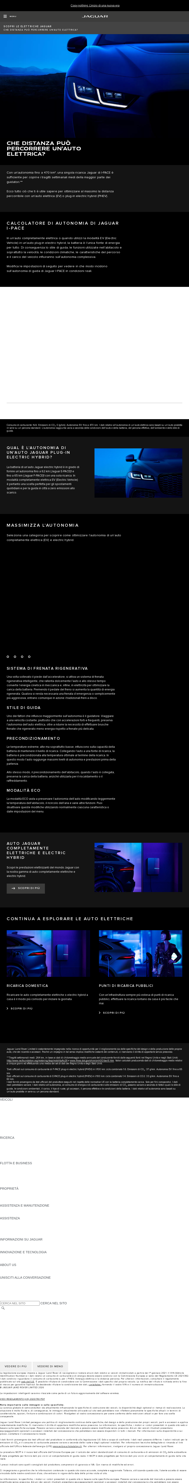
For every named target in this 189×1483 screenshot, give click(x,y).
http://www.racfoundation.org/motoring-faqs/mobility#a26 (37, 1060)
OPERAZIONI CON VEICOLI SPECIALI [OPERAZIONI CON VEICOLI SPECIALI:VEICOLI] (28, 1129)
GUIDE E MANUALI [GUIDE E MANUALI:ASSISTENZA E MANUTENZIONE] (14, 1210)
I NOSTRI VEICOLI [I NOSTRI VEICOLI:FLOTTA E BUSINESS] (13, 1171)
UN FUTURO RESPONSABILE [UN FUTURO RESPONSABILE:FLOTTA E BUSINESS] (22, 1176)
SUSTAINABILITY (13, 1273)
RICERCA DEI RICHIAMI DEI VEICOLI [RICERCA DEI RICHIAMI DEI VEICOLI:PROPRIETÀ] (28, 1201)
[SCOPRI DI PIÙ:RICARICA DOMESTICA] (20, 1009)
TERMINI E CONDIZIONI (18, 1317)
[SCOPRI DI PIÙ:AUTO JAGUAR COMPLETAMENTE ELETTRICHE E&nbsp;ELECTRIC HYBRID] (26, 889)
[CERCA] (3, 1308)
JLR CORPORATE (13, 1330)
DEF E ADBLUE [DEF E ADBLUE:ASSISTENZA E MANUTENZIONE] (11, 1214)
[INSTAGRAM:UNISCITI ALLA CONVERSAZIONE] (11, 1282)
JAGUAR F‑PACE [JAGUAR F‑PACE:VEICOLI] (12, 1104)
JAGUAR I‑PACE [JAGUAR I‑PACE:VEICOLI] (12, 1112)
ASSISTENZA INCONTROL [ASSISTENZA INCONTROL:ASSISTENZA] (20, 1235)
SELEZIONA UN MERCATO (20, 1313)
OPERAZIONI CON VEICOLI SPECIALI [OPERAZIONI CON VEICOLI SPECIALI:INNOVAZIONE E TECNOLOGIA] (28, 1260)
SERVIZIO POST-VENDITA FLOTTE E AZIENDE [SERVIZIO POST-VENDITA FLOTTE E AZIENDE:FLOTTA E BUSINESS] (35, 1180)
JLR (3, 1269)
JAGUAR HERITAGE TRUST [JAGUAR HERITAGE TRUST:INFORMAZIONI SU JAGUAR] (21, 1248)
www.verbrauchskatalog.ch (67, 1446)
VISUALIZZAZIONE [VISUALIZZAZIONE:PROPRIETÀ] (14, 1193)
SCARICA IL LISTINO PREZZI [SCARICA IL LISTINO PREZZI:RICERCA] (21, 1142)
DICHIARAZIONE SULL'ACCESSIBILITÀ (29, 1334)
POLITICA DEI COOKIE (17, 1325)
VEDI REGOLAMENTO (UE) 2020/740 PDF (22, 1399)
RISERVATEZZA (12, 1321)
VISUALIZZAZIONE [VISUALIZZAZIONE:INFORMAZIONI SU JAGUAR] (14, 1243)
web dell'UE (27, 1382)
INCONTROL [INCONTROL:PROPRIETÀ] (9, 1197)
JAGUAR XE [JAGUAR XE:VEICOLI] (9, 1121)
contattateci (95, 1385)
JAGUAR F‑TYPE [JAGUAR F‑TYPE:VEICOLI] (12, 1116)
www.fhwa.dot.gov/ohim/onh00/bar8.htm (92, 1060)
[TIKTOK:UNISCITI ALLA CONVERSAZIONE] (7, 1286)
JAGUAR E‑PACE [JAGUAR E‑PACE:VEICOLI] (12, 1108)
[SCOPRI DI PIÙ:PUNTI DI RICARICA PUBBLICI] (112, 1013)
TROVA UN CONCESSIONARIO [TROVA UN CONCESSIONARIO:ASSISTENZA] (23, 1231)
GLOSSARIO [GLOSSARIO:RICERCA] (9, 1154)
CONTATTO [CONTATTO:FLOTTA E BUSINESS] (8, 1184)
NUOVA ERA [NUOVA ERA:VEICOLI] (9, 1133)
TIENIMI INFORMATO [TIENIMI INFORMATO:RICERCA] (16, 1146)
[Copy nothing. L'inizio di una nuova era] (95, 5)
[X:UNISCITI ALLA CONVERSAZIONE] (3, 1299)
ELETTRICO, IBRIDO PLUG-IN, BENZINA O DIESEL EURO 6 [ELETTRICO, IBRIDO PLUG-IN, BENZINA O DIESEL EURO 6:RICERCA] (44, 1159)
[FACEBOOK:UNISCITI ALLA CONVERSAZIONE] (10, 1294)
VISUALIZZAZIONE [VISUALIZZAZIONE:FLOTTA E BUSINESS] (14, 1167)
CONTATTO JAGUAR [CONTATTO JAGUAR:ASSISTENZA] (15, 1226)
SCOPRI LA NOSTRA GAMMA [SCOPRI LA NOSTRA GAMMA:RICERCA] (22, 1150)
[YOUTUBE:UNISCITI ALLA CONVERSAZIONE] (9, 1290)
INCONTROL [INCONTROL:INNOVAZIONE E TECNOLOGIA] (9, 1256)
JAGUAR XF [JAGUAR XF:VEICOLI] (9, 1125)
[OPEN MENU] (10, 16)
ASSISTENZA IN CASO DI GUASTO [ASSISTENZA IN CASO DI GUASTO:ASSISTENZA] (26, 1222)
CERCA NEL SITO (53, 1303)
